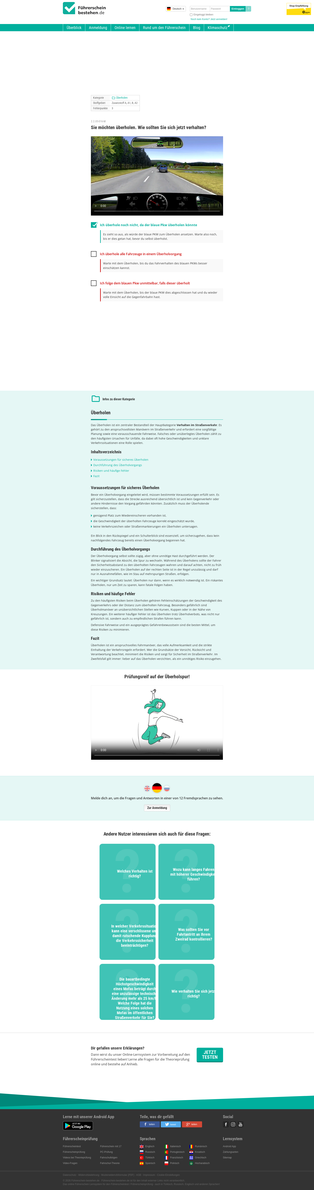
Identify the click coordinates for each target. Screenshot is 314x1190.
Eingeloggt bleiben (203, 14)
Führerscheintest (72, 1146)
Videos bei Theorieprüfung (77, 1157)
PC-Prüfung (106, 1152)
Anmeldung (98, 27)
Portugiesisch (177, 1152)
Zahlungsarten (230, 1152)
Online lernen (125, 27)
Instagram (233, 1124)
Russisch (150, 1152)
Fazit (96, 476)
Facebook (226, 1124)
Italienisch (175, 1146)
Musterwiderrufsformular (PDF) (117, 1175)
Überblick (74, 27)
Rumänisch (201, 1146)
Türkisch (149, 1157)
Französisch (176, 1157)
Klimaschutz (217, 27)
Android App (229, 1146)
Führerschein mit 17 (110, 1146)
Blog (196, 27)
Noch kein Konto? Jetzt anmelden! (209, 19)
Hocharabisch (202, 1163)
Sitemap (227, 1157)
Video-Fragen (70, 1163)
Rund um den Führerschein (164, 27)
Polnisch (174, 1163)
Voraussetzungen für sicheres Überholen (120, 460)
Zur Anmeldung (157, 808)
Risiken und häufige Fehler (111, 471)
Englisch (149, 1146)
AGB (138, 1175)
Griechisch (200, 1157)
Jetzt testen (210, 1055)
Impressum (149, 1175)
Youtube (241, 1124)
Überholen (122, 97)
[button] (150, 1124)
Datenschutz (69, 1175)
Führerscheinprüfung (74, 1152)
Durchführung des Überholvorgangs (117, 465)
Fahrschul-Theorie (110, 1163)
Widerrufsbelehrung (88, 1175)
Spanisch (150, 1163)
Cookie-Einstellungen (168, 1175)
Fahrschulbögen (108, 1157)
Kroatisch (200, 1152)
